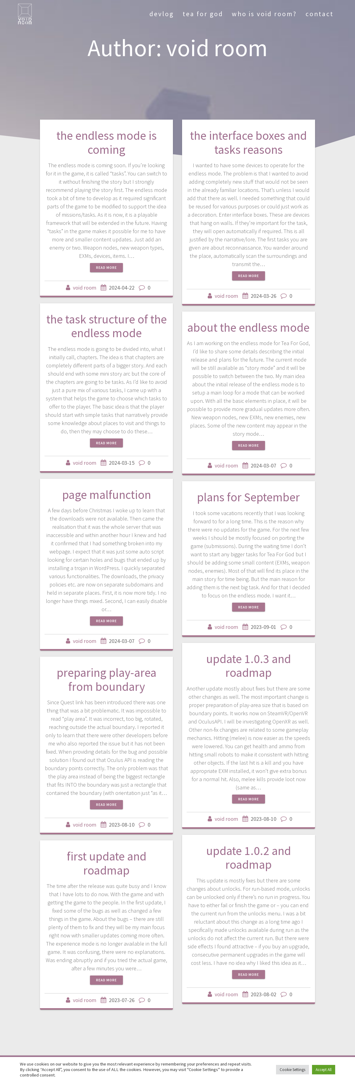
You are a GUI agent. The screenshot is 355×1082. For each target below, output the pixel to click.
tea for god (203, 14)
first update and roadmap (106, 863)
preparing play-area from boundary (106, 679)
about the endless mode (248, 327)
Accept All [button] (324, 1069)
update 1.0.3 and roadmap (248, 665)
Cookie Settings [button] (292, 1069)
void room (84, 287)
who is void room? (264, 14)
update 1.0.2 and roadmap (248, 857)
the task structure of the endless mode (106, 326)
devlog (161, 14)
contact (320, 14)
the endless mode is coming (106, 142)
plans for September (248, 497)
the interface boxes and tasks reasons (248, 142)
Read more (106, 267)
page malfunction (106, 494)
